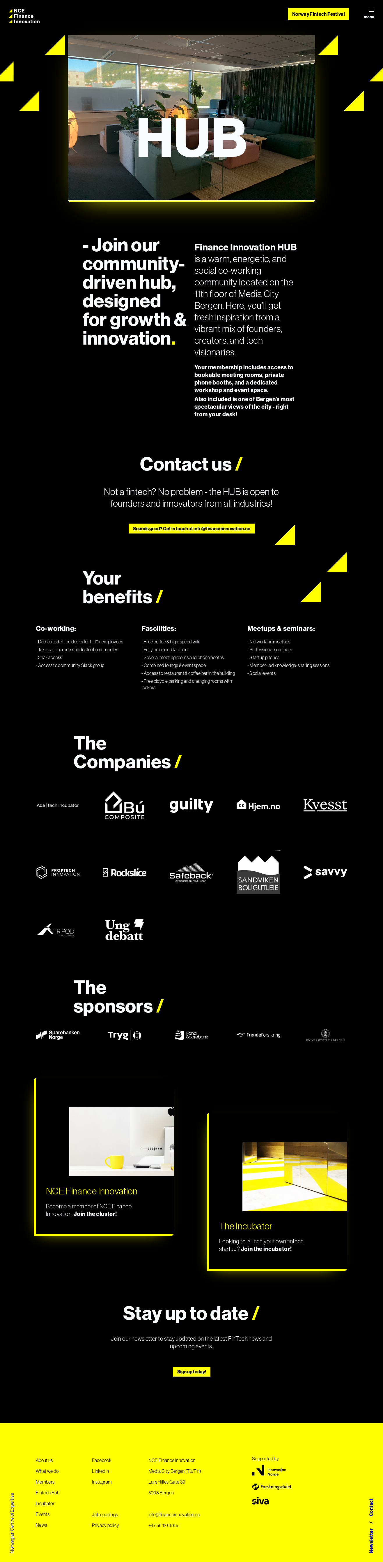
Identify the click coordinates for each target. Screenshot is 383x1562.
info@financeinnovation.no (174, 1514)
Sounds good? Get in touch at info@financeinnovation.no (191, 528)
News (41, 1525)
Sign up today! (191, 1372)
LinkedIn (100, 1471)
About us (44, 1460)
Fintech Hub (48, 1493)
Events (42, 1514)
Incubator (45, 1503)
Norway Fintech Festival (318, 14)
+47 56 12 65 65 (163, 1525)
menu (369, 14)
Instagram (102, 1482)
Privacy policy (105, 1525)
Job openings (105, 1514)
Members (45, 1482)
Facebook (101, 1460)
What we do (47, 1471)
